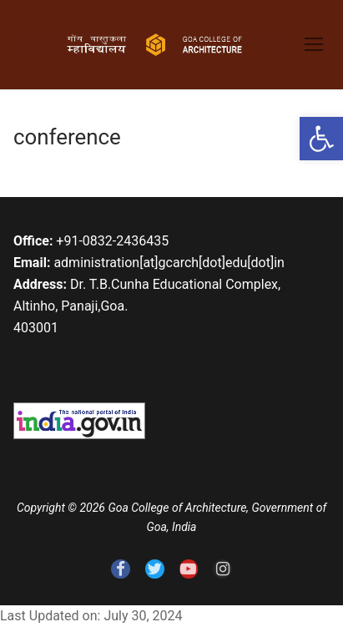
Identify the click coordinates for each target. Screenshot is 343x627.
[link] (321, 138)
